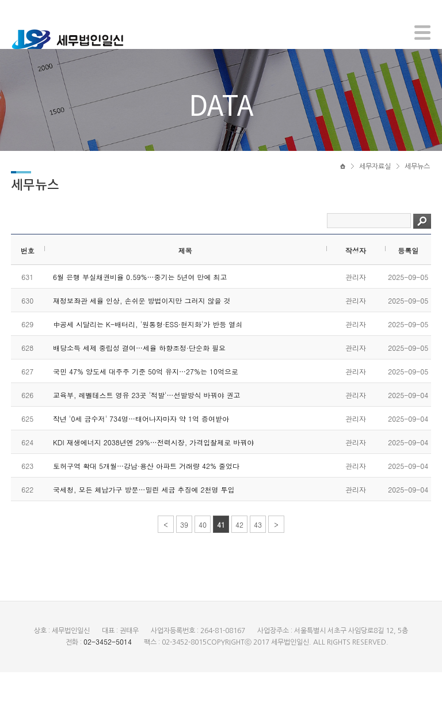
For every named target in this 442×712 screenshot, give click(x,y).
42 (239, 564)
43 (258, 564)
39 (184, 564)
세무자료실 (375, 199)
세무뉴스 (417, 199)
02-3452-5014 (107, 681)
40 (203, 564)
